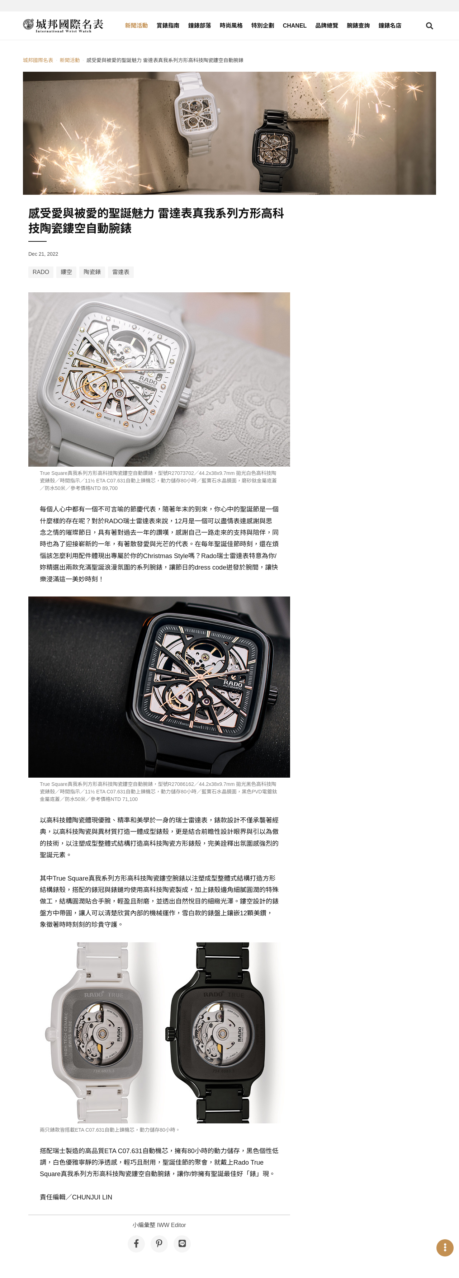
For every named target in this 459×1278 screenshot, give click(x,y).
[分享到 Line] (182, 1244)
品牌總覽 (326, 26)
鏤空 (66, 272)
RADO (41, 272)
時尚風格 (231, 26)
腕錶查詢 (358, 26)
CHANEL (295, 26)
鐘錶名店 (389, 26)
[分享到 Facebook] (136, 1244)
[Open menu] (445, 1247)
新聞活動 (136, 26)
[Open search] (429, 26)
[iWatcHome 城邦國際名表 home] (63, 26)
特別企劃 (262, 26)
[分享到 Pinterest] (159, 1244)
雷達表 (120, 272)
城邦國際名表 (38, 60)
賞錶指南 (168, 26)
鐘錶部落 (199, 26)
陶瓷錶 (92, 272)
